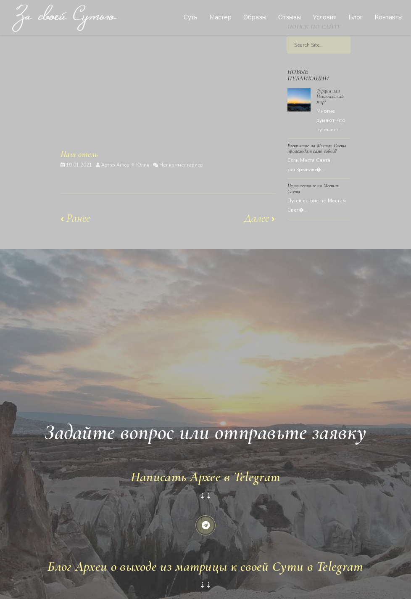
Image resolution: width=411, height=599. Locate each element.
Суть (191, 17)
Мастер (220, 17)
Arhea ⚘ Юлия (132, 165)
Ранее (75, 218)
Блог (355, 17)
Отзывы (289, 17)
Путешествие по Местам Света (313, 188)
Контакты (388, 17)
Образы (254, 17)
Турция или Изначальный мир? (330, 96)
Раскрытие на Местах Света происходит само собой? (317, 148)
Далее (259, 218)
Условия (325, 17)
